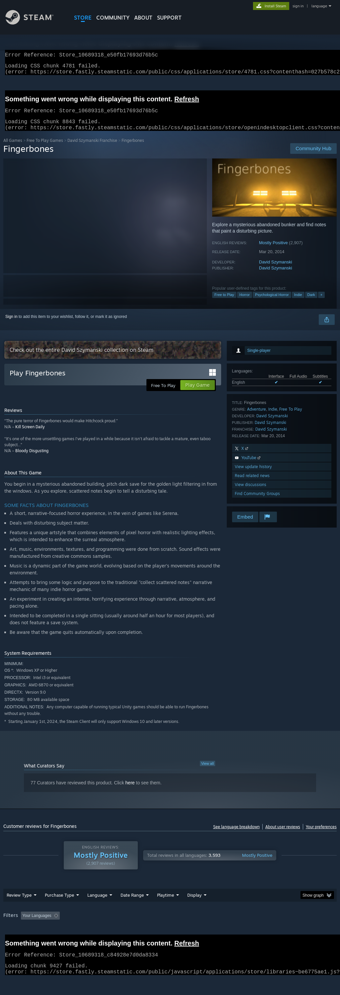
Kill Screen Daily (30, 434)
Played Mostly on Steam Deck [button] (202, 923)
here (130, 790)
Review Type (19, 903)
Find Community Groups (257, 501)
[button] (26, 923)
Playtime (165, 903)
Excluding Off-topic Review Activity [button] (103, 923)
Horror (244, 303)
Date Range (132, 903)
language (319, 6)
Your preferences (321, 834)
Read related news (252, 483)
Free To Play (290, 417)
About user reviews (282, 834)
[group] (170, 928)
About (143, 17)
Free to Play (224, 303)
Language (97, 903)
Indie (298, 303)
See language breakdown (236, 834)
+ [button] (321, 303)
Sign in (11, 324)
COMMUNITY (112, 17)
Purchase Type (59, 903)
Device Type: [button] (16, 932)
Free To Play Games (45, 148)
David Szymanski (275, 269)
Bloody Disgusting (31, 458)
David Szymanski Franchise (92, 148)
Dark (311, 303)
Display (194, 903)
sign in (298, 6)
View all (207, 771)
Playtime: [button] (155, 923)
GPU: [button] (315, 923)
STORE (83, 17)
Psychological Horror (272, 303)
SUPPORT (169, 17)
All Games (12, 148)
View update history (253, 474)
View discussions (250, 492)
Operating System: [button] (258, 923)
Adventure (256, 417)
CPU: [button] (293, 923)
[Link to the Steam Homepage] (34, 23)
